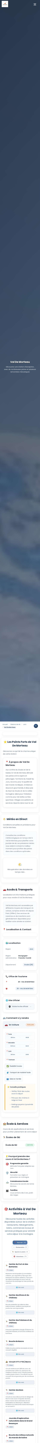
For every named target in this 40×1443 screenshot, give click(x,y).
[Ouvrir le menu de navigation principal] (35, 4)
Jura (24, 724)
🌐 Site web (20, 1287)
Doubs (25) (28, 965)
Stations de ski (15, 724)
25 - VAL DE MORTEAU (25, 989)
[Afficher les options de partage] (36, 726)
